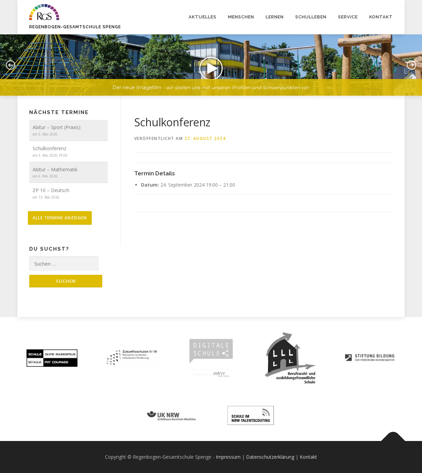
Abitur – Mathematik (55, 169)
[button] (211, 65)
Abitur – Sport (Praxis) (57, 127)
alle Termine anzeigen (60, 218)
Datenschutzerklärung (270, 457)
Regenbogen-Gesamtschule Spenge (75, 27)
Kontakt (381, 16)
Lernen (275, 16)
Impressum (228, 457)
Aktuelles (202, 16)
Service (348, 16)
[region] (211, 59)
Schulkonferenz (49, 148)
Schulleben (311, 16)
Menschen (241, 16)
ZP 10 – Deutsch (51, 190)
